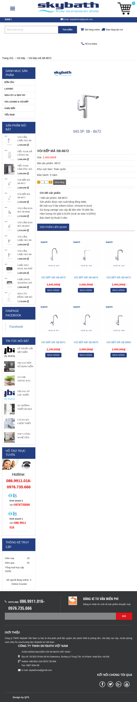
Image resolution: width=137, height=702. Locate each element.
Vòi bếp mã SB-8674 (86, 277)
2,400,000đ (49, 157)
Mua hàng (59, 182)
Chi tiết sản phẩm (50, 192)
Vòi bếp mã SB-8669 (118, 342)
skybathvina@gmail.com (40, 670)
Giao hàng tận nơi (114, 29)
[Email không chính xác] (60, 616)
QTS (26, 697)
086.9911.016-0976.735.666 (42, 661)
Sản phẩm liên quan (53, 227)
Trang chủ (7, 58)
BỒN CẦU (9, 82)
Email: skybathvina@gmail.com (78, 19)
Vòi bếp (21, 58)
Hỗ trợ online (91, 44)
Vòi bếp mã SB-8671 (53, 342)
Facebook (16, 326)
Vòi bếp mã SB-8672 (39, 58)
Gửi (124, 616)
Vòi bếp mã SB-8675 (53, 277)
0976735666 (22, 504)
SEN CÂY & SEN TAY (14, 95)
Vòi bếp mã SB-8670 (86, 342)
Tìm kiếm (67, 29)
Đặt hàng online (92, 29)
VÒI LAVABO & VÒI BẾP (16, 102)
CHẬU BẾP (9, 108)
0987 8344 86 (32, 665)
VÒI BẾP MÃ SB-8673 (118, 277)
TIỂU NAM (9, 115)
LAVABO (8, 89)
